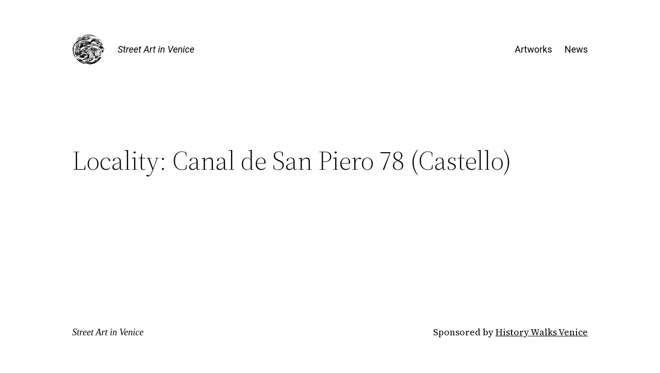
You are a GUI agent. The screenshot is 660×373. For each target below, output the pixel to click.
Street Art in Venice (156, 49)
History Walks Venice (542, 332)
